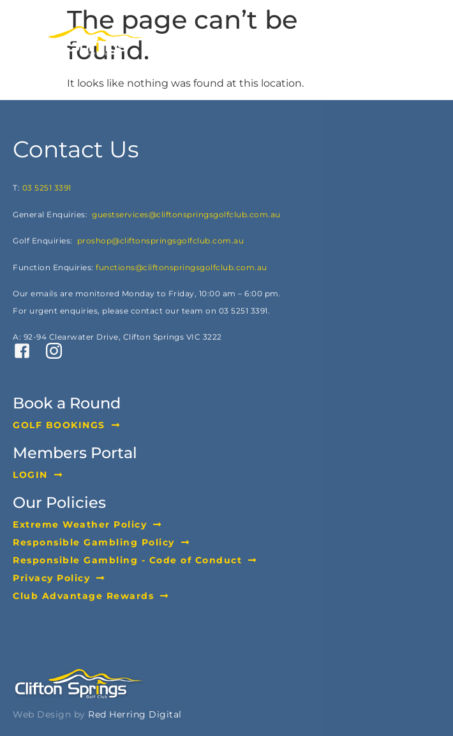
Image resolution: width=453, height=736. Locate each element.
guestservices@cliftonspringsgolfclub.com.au (186, 214)
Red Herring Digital (135, 714)
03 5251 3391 (46, 187)
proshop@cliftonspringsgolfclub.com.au (160, 240)
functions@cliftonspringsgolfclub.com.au (181, 267)
